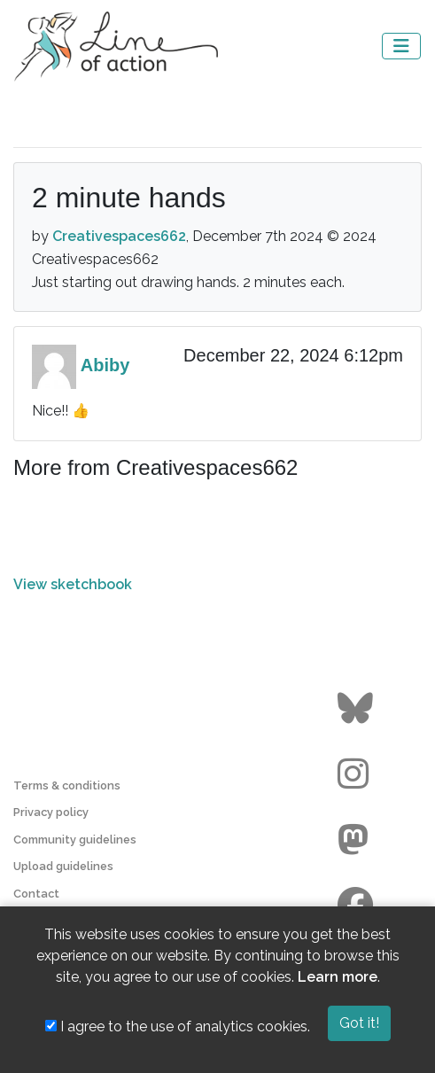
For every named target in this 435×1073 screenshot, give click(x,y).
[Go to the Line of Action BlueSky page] (357, 708)
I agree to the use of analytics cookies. (177, 1026)
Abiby (105, 365)
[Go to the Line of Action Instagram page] (357, 774)
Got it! (359, 1023)
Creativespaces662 (119, 236)
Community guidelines (74, 839)
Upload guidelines (63, 866)
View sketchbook (72, 584)
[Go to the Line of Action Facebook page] (357, 905)
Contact (36, 893)
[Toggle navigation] (401, 46)
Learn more (337, 976)
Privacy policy (51, 812)
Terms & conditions (66, 785)
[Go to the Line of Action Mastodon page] (357, 840)
